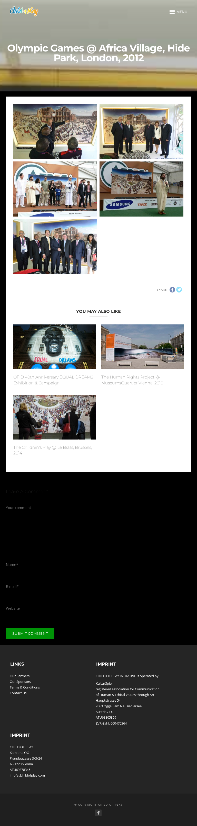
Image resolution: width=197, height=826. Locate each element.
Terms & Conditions (25, 687)
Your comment (18, 507)
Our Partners (19, 676)
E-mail (12, 586)
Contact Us (18, 693)
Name (12, 564)
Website (13, 608)
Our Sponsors (20, 681)
